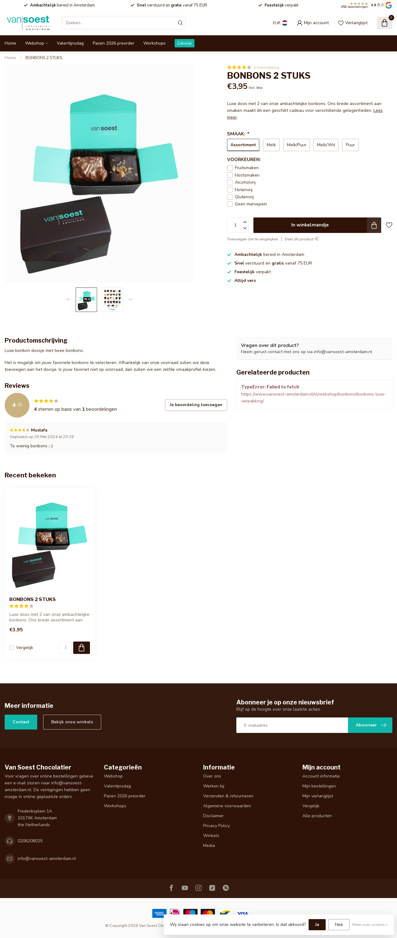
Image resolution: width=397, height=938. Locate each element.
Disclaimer (213, 816)
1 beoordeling (266, 67)
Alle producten (317, 816)
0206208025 (30, 841)
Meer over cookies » (370, 924)
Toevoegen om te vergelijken (252, 239)
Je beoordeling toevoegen (196, 405)
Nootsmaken (247, 175)
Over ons (212, 776)
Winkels (211, 836)
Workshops (154, 43)
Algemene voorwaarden (227, 806)
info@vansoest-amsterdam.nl (47, 858)
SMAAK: (238, 133)
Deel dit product (302, 239)
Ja (317, 924)
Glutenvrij (244, 196)
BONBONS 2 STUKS (43, 58)
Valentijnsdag (70, 43)
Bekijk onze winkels (72, 722)
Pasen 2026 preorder (113, 43)
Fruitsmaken (247, 167)
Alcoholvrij (245, 182)
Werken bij (213, 786)
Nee (339, 924)
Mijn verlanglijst (317, 796)
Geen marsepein (251, 204)
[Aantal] (65, 648)
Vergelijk (24, 647)
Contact (21, 722)
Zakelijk (184, 43)
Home (10, 43)
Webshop (34, 43)
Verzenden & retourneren (228, 796)
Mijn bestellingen (319, 786)
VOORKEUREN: (244, 159)
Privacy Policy (216, 826)
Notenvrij (243, 189)
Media (209, 845)
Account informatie (321, 776)
